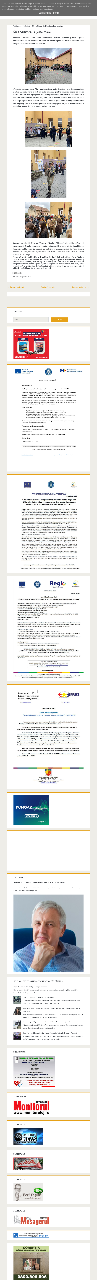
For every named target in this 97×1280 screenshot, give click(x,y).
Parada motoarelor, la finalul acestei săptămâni (41, 964)
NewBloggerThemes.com (67, 1278)
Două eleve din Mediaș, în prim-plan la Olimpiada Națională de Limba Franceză (53, 1002)
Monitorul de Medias (57, 26)
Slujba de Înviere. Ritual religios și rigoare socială (33, 953)
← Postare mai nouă (19, 292)
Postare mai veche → (77, 292)
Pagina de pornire (48, 292)
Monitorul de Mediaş (57, 1271)
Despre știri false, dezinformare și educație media (42, 855)
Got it (56, 13)
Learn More (45, 13)
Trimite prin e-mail (25, 281)
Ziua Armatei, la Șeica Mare (35, 32)
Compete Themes (35, 1278)
